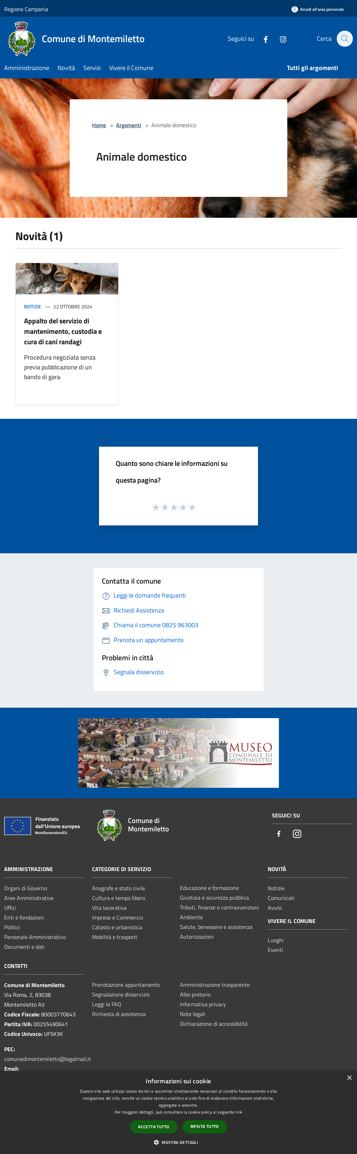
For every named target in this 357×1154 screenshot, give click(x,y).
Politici (12, 927)
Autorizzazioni (197, 936)
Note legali (192, 1014)
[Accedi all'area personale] (317, 9)
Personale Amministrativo (35, 937)
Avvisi (275, 907)
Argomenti (128, 125)
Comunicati (281, 898)
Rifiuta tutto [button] (204, 1126)
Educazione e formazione (209, 888)
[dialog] (178, 1112)
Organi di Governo (25, 888)
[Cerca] (344, 38)
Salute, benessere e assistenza (216, 927)
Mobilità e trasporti (114, 937)
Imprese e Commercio (117, 917)
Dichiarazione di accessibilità (214, 1024)
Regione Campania (26, 9)
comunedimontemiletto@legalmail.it (47, 1059)
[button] (178, 1142)
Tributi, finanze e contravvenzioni (219, 907)
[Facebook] (262, 38)
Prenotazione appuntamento (126, 984)
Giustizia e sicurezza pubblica (214, 897)
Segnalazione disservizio (121, 994)
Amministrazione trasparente (215, 984)
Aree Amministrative (29, 898)
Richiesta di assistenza (119, 1014)
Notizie (32, 306)
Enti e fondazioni (24, 917)
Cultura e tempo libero (118, 898)
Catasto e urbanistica (117, 927)
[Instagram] (279, 38)
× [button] (349, 1078)
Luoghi (276, 940)
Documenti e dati (24, 947)
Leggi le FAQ (106, 1004)
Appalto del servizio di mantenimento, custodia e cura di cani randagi (63, 331)
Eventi (275, 950)
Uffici (10, 907)
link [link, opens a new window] (239, 1112)
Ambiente (191, 917)
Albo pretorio (195, 994)
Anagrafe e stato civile (118, 888)
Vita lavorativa (109, 907)
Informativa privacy (203, 1004)
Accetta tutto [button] (153, 1126)
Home (99, 125)
